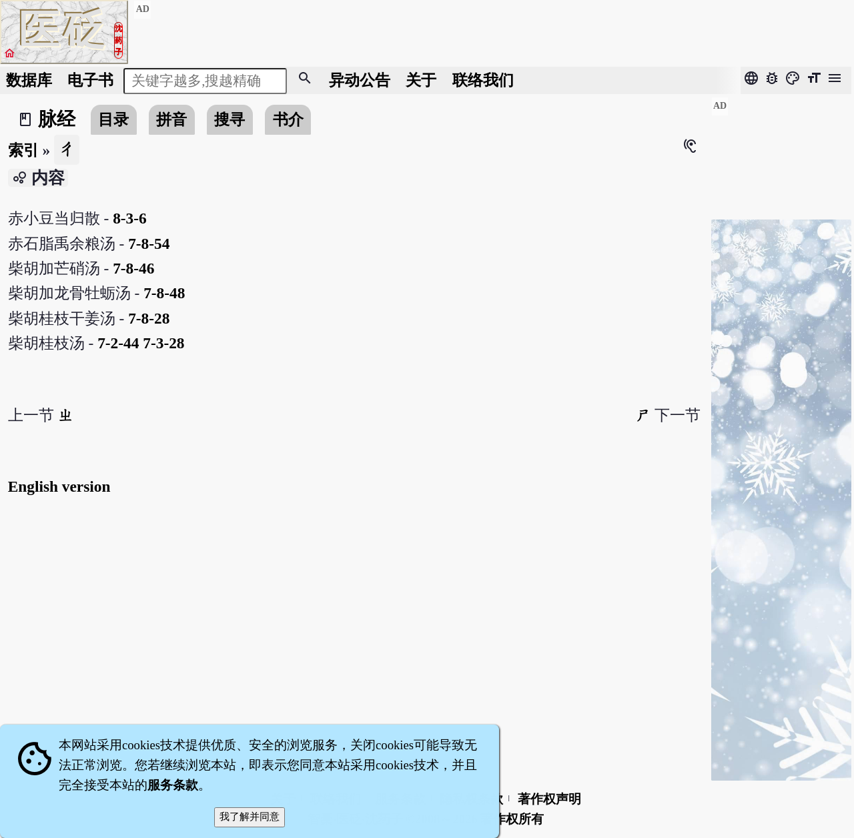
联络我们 (483, 80)
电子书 (90, 80)
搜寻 (229, 119)
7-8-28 (148, 318)
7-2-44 (118, 343)
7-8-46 (133, 268)
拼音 (171, 119)
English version (59, 486)
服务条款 (172, 785)
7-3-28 (163, 343)
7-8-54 (148, 243)
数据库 (29, 80)
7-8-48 (164, 293)
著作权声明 (549, 799)
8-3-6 (130, 218)
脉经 (56, 119)
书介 (288, 119)
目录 (113, 119)
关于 (421, 80)
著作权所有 (512, 819)
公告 (359, 80)
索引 (23, 150)
